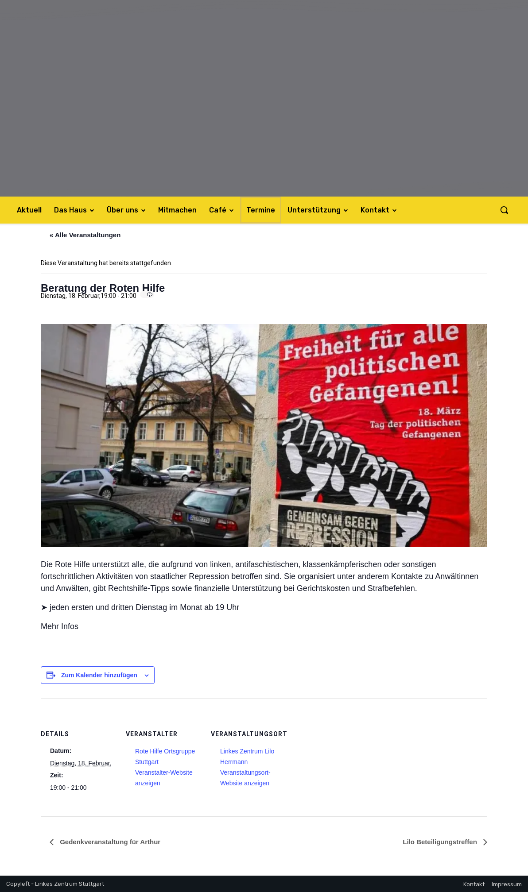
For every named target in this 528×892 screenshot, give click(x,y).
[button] (504, 210)
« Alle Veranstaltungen (85, 235)
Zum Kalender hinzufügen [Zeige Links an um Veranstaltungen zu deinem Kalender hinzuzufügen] (99, 675)
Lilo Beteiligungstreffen (441, 842)
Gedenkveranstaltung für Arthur (109, 842)
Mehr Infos (59, 626)
